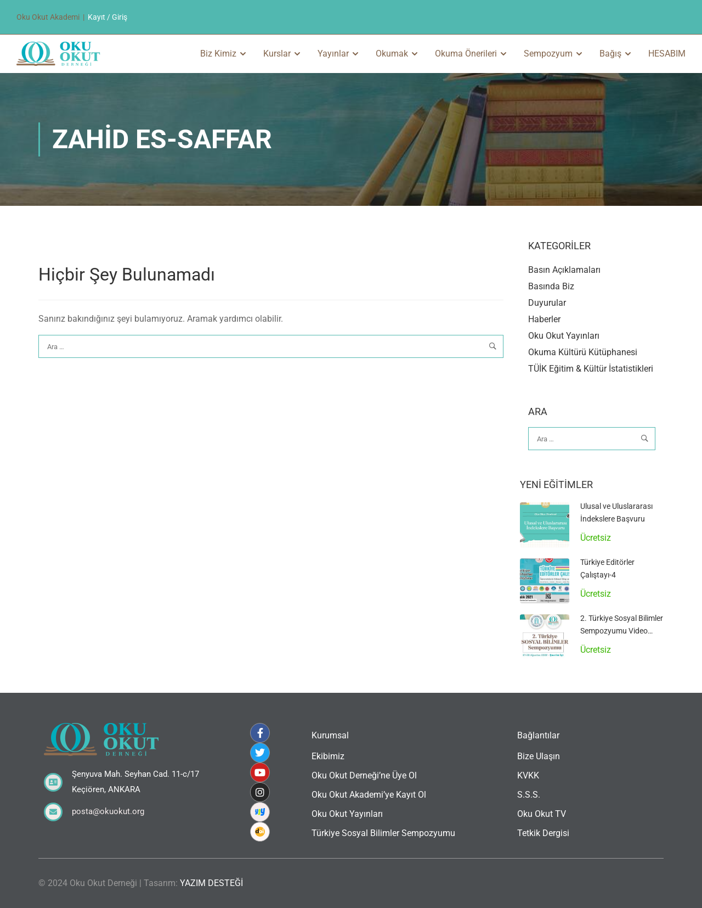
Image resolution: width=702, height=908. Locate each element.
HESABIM (667, 53)
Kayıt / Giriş (107, 17)
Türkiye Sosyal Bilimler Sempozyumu (383, 833)
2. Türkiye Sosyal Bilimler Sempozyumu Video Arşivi (621, 630)
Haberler (544, 319)
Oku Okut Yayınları (563, 335)
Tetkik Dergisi (543, 833)
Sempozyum (548, 53)
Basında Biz (551, 286)
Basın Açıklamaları (564, 270)
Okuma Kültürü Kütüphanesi (582, 352)
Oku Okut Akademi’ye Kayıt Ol (369, 794)
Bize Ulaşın (538, 756)
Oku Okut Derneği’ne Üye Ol (364, 775)
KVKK (528, 775)
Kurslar (277, 53)
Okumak (392, 53)
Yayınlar (333, 53)
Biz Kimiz (218, 53)
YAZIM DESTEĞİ (211, 883)
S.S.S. (528, 794)
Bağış (610, 53)
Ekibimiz (328, 756)
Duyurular (547, 303)
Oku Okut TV (541, 814)
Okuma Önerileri (466, 53)
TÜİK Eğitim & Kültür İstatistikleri (590, 368)
